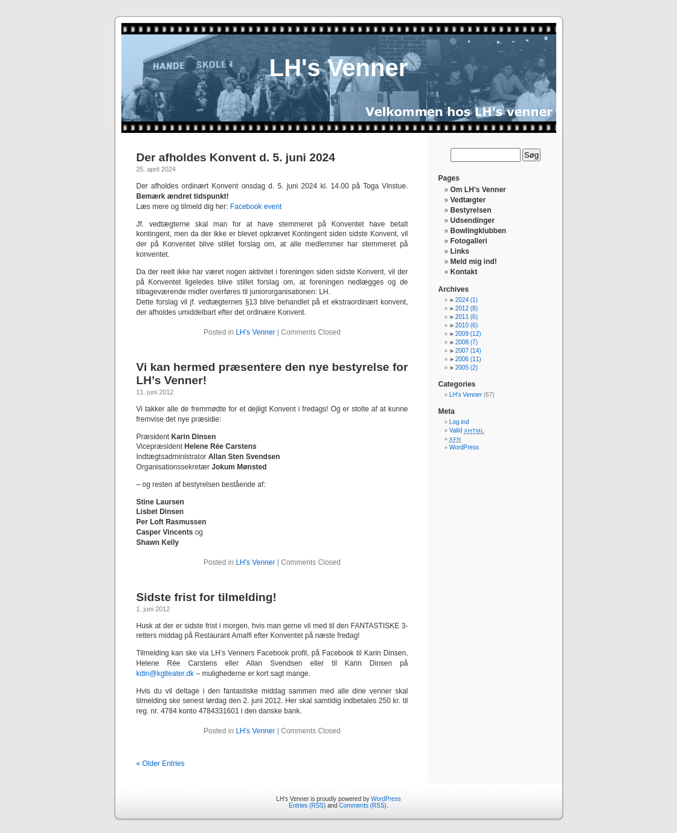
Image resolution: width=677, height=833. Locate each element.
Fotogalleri (469, 241)
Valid (466, 430)
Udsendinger (473, 220)
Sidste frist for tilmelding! (206, 597)
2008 (466, 342)
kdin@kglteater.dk (165, 673)
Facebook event (255, 206)
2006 (468, 359)
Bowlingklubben (479, 231)
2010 (466, 325)
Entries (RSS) (307, 805)
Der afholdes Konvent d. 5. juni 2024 (235, 157)
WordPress (464, 447)
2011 (466, 317)
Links (460, 251)
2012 (466, 308)
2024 (466, 300)
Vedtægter (468, 200)
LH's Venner (338, 67)
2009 (468, 333)
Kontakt (464, 272)
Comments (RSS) (363, 805)
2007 (468, 350)
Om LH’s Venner (478, 189)
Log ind (459, 422)
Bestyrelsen (471, 210)
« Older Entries (160, 763)
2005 (466, 367)
